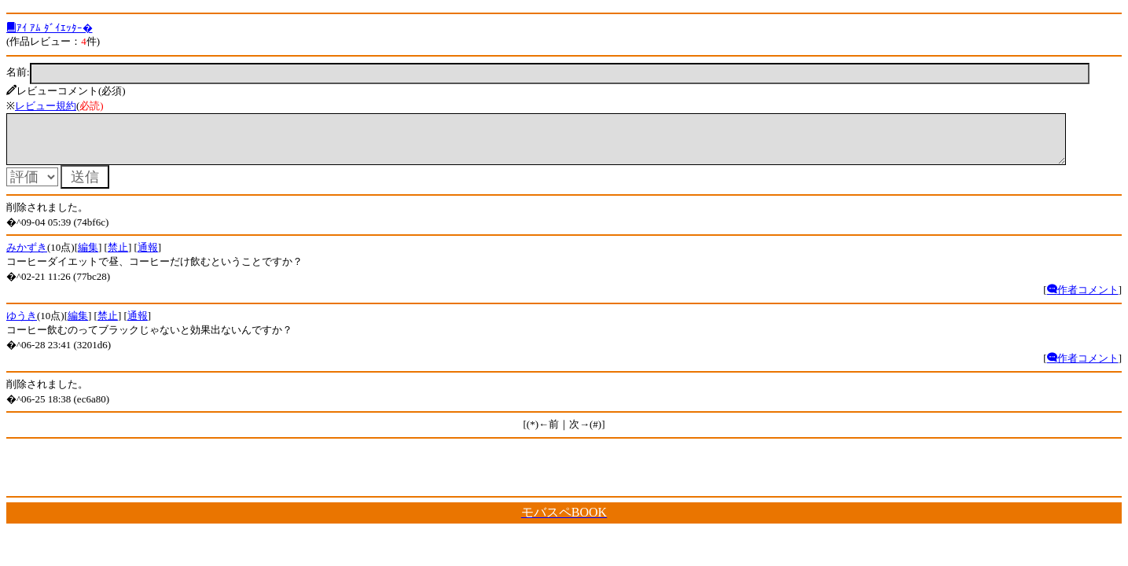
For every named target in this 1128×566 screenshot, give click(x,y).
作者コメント (1083, 299)
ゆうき (21, 325)
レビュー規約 (45, 106)
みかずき (26, 257)
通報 (148, 257)
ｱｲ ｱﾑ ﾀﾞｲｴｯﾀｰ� (49, 28)
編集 (88, 257)
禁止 (118, 257)
